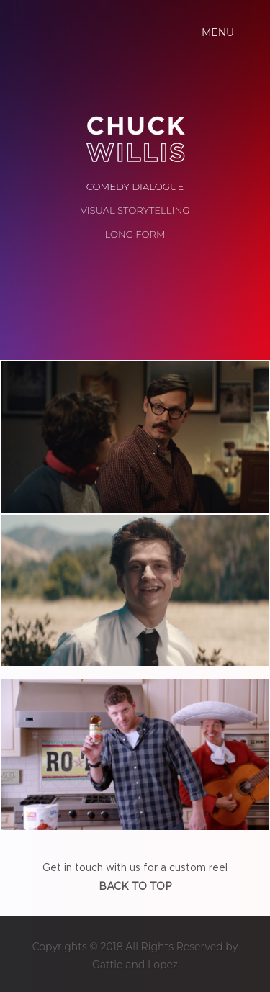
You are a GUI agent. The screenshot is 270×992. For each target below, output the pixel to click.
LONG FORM (134, 234)
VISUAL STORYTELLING (135, 210)
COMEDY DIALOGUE (135, 186)
